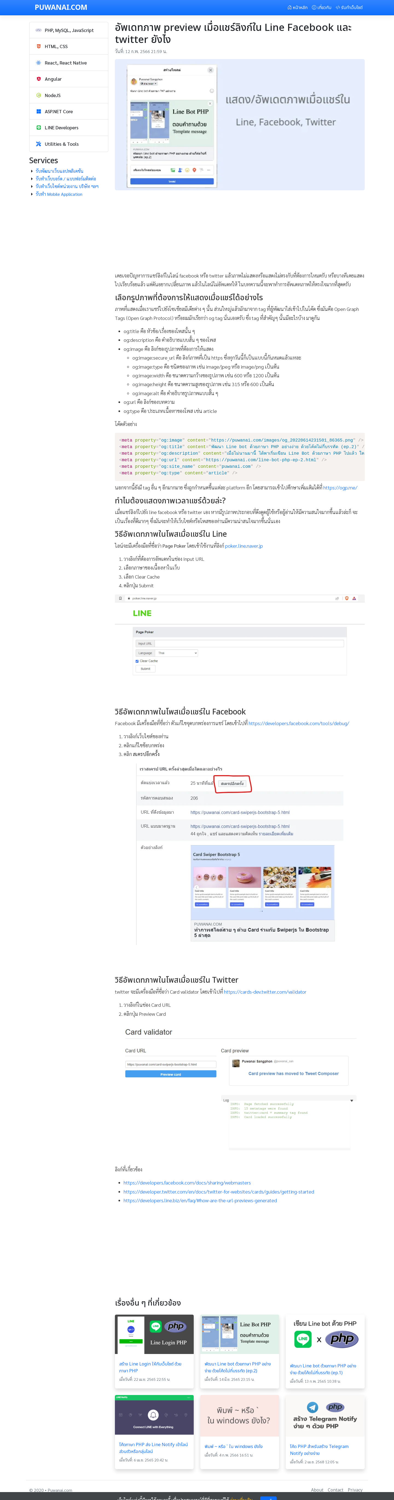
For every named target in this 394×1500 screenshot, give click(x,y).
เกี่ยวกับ (321, 7)
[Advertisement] (240, 233)
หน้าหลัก (297, 7)
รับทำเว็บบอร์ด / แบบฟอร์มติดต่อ (66, 179)
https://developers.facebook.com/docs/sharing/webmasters (187, 1182)
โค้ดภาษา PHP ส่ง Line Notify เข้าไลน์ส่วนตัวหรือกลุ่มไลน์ (153, 1448)
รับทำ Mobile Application (59, 194)
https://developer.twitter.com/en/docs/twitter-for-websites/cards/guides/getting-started (219, 1191)
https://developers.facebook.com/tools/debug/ (299, 723)
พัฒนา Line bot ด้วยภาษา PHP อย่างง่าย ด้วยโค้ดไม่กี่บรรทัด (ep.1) (323, 1369)
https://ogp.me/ (340, 487)
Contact (335, 1490)
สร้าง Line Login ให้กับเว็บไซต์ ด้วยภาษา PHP (150, 1367)
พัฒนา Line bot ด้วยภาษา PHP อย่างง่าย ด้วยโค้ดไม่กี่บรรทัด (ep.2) (238, 1367)
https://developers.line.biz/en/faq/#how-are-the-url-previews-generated (200, 1200)
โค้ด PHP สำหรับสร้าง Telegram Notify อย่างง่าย (319, 1450)
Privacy (355, 1490)
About (317, 1490)
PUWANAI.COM (61, 7)
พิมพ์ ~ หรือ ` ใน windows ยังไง (234, 1446)
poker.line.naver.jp (244, 545)
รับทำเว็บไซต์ (349, 7)
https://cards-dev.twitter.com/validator (265, 991)
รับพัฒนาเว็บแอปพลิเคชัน (59, 171)
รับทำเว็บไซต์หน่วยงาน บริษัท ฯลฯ (67, 186)
